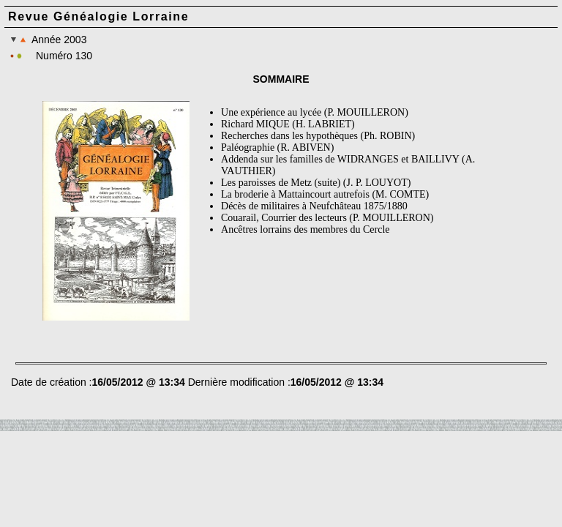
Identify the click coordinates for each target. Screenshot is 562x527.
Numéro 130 (64, 55)
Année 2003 (48, 39)
